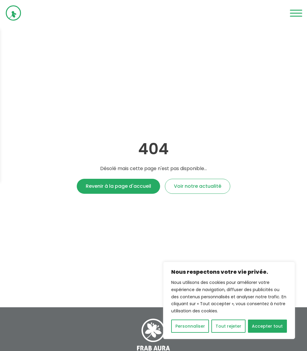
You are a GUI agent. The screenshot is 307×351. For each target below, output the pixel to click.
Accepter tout (267, 326)
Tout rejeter (228, 326)
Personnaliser (190, 326)
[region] (229, 300)
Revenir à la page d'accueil (118, 186)
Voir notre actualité (197, 186)
